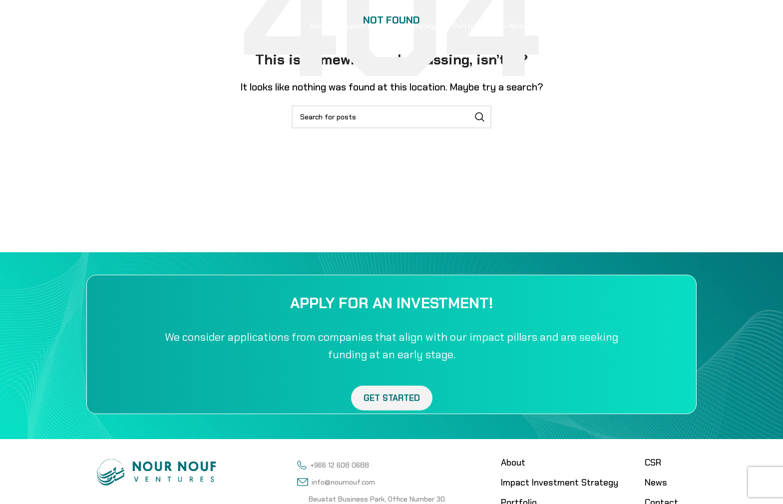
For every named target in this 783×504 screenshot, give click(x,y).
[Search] (391, 116)
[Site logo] (144, 25)
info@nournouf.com (336, 482)
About (513, 463)
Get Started (392, 407)
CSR (653, 463)
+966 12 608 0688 (333, 465)
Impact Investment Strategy (559, 483)
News (656, 483)
